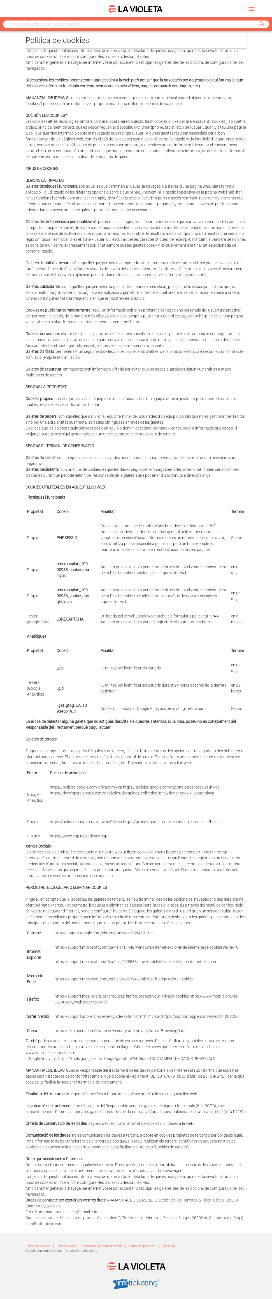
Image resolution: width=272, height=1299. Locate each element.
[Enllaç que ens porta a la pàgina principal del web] (135, 8)
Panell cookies (66, 1246)
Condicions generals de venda (102, 1246)
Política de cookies (38, 1246)
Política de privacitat (142, 1246)
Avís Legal (168, 1246)
